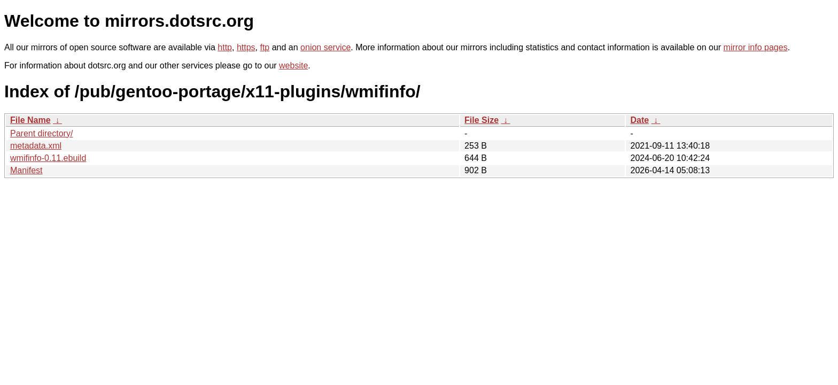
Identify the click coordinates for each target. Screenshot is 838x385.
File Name (30, 120)
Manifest (26, 170)
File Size (481, 120)
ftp (264, 47)
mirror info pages (756, 47)
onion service (325, 47)
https (246, 47)
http (225, 47)
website (293, 65)
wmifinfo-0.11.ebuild (48, 158)
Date (639, 120)
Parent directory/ (41, 133)
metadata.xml (35, 145)
